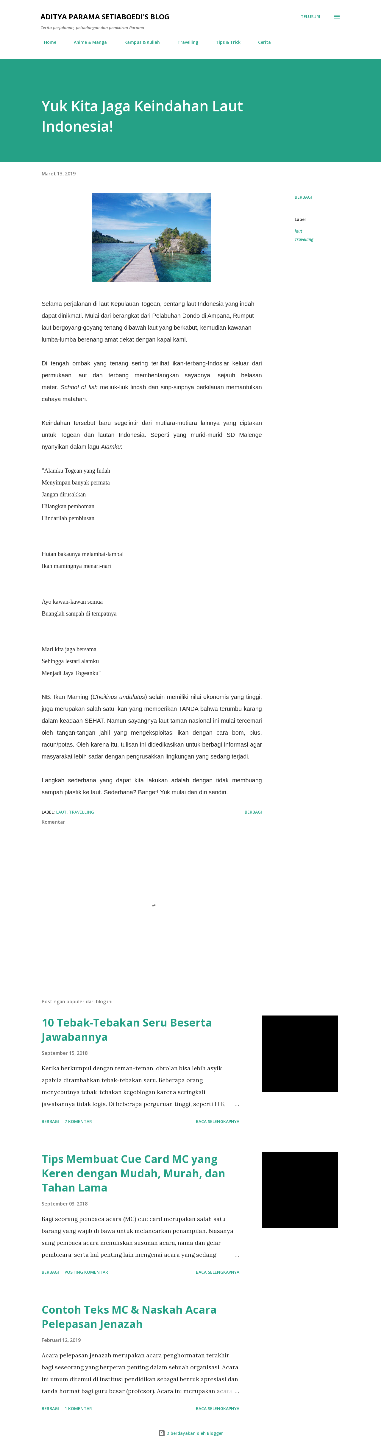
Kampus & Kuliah (138, 42)
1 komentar (78, 1408)
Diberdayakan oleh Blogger (190, 1433)
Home (46, 42)
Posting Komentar (86, 1272)
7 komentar (78, 1121)
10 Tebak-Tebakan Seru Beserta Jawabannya (127, 1029)
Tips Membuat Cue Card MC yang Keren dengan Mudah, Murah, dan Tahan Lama (133, 1173)
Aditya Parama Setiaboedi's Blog (104, 16)
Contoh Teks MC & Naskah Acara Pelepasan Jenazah (129, 1316)
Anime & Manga (86, 42)
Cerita (260, 42)
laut (298, 231)
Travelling (184, 42)
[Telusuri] (310, 16)
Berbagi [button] (303, 197)
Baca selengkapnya (217, 1121)
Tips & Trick (224, 42)
